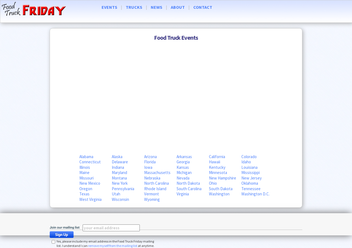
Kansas (183, 167)
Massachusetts (157, 172)
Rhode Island (155, 188)
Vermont (151, 193)
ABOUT (178, 7)
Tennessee (251, 188)
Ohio (213, 183)
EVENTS (109, 7)
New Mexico (89, 183)
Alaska (117, 156)
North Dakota (188, 183)
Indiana (118, 167)
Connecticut (90, 161)
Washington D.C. (255, 193)
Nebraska (152, 178)
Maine (84, 172)
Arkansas (184, 156)
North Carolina (156, 183)
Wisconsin (120, 199)
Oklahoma (249, 183)
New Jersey (251, 178)
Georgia (183, 161)
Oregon (85, 188)
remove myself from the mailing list (112, 246)
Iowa (148, 167)
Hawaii (214, 161)
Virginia (183, 193)
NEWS (156, 7)
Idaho (246, 161)
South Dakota (221, 188)
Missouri (86, 178)
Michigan (184, 172)
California (217, 156)
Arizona (150, 156)
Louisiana (249, 167)
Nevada (183, 178)
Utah (116, 193)
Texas (84, 193)
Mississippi (250, 172)
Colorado (249, 156)
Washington (219, 193)
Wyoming (152, 199)
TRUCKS (134, 7)
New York (120, 183)
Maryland (119, 172)
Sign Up (63, 234)
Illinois (84, 167)
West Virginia (90, 199)
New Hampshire (222, 178)
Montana (119, 178)
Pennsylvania (123, 188)
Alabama (86, 156)
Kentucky (217, 167)
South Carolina (189, 188)
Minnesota (218, 172)
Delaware (120, 161)
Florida (150, 161)
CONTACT (202, 7)
